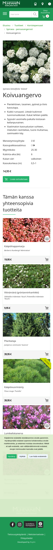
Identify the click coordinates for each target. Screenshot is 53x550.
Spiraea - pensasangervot (19, 29)
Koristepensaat (35, 25)
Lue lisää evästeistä (38, 456)
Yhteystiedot (26, 538)
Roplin (32, 542)
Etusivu (6, 25)
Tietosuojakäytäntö (17, 534)
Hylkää (22, 456)
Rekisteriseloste (36, 534)
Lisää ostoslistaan (19, 179)
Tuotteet (19, 25)
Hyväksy (11, 456)
